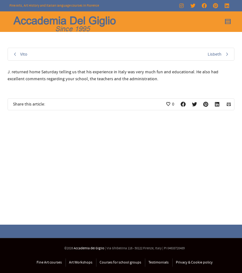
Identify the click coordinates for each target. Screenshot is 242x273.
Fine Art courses (49, 262)
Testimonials (158, 262)
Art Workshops (80, 262)
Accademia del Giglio (89, 248)
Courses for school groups (120, 262)
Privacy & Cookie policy (194, 262)
